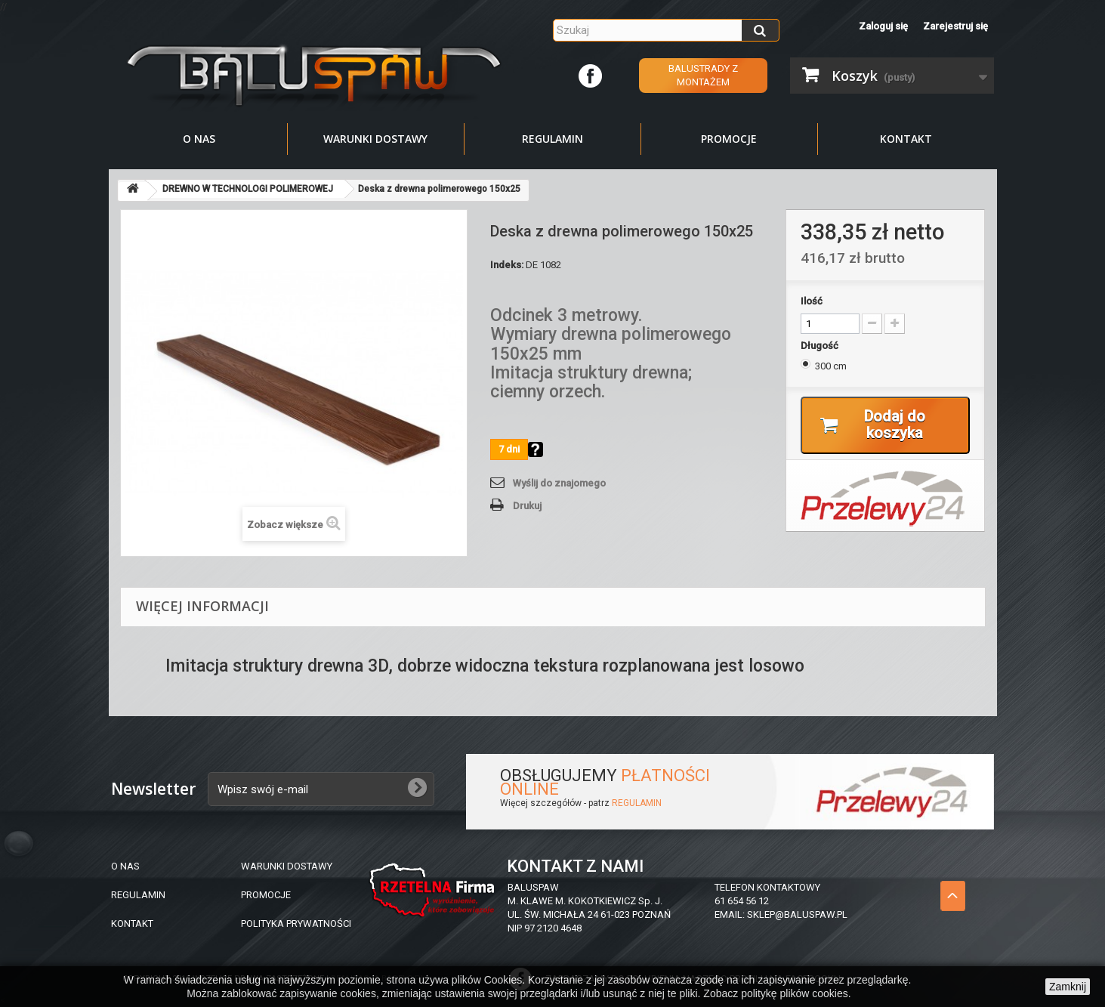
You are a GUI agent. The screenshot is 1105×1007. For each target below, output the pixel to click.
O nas (199, 138)
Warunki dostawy (375, 138)
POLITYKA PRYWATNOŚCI (296, 923)
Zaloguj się (883, 26)
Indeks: (506, 264)
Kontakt (906, 138)
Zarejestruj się (955, 26)
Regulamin (552, 138)
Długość (821, 345)
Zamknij (1067, 987)
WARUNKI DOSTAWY (286, 866)
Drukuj (527, 505)
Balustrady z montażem (703, 75)
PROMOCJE (266, 894)
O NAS (125, 866)
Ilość (812, 301)
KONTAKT (132, 923)
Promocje (729, 138)
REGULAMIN (637, 803)
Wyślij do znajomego (559, 483)
